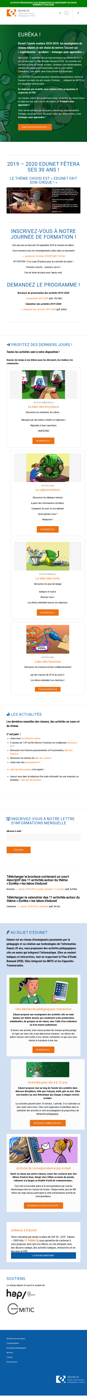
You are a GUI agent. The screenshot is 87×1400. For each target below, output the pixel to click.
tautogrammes (32, 762)
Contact (9, 1357)
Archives (10, 1352)
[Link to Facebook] (78, 13)
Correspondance (13, 1343)
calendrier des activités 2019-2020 (39, 309)
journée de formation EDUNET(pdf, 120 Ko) (45, 256)
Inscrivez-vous (12, 1362)
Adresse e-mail (15, 831)
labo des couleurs (43, 758)
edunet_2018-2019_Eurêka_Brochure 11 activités (41, 889)
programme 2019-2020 (37, 298)
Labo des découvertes (20, 769)
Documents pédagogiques (16, 1348)
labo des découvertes (31, 779)
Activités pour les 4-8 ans (16, 1339)
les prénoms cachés (30, 738)
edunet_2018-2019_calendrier (34, 906)
